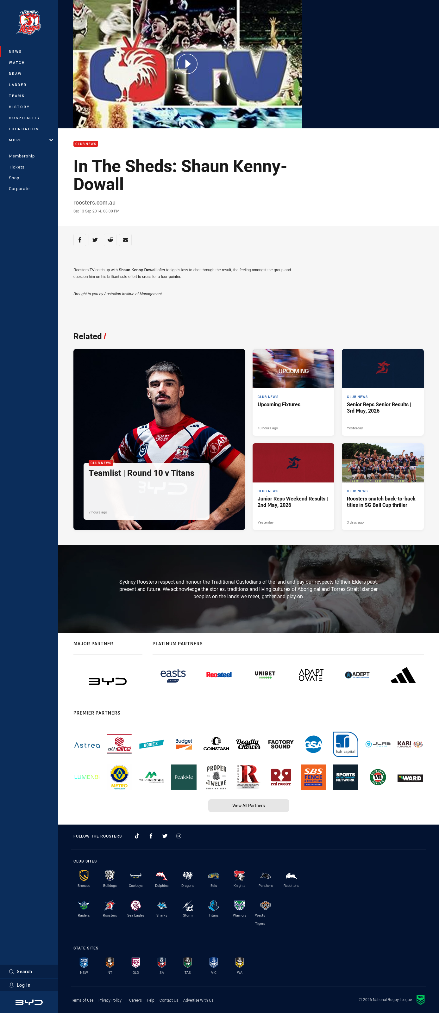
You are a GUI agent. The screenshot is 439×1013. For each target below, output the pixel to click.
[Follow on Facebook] (151, 836)
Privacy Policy (110, 1000)
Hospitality (24, 117)
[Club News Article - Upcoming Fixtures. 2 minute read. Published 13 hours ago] (294, 392)
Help (150, 1000)
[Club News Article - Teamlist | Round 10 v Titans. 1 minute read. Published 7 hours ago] (159, 439)
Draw (15, 73)
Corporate (19, 188)
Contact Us (169, 1000)
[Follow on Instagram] (178, 836)
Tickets (17, 167)
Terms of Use (82, 1000)
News (15, 51)
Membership (22, 156)
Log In (20, 985)
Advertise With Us (198, 1000)
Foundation (24, 128)
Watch (17, 62)
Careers (135, 1000)
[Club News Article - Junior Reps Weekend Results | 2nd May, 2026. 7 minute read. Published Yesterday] (294, 486)
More (31, 140)
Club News (85, 144)
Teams (17, 95)
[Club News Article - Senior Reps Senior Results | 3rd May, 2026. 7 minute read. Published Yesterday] (383, 392)
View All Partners (248, 805)
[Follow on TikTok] (137, 836)
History (19, 106)
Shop (14, 178)
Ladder (18, 84)
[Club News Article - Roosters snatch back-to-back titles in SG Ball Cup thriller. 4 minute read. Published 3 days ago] (383, 486)
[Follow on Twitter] (164, 836)
